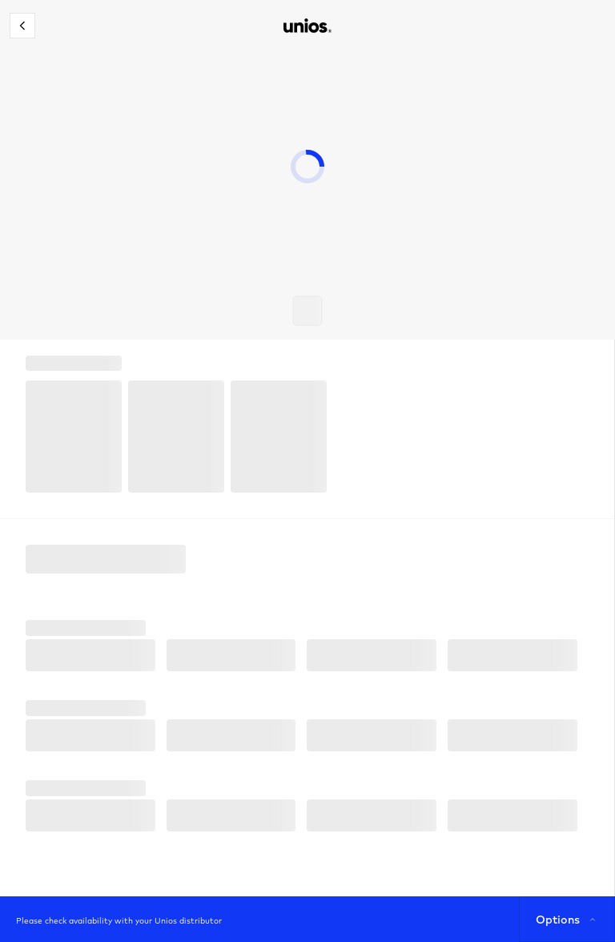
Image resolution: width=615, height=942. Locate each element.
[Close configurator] (22, 25)
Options (567, 919)
